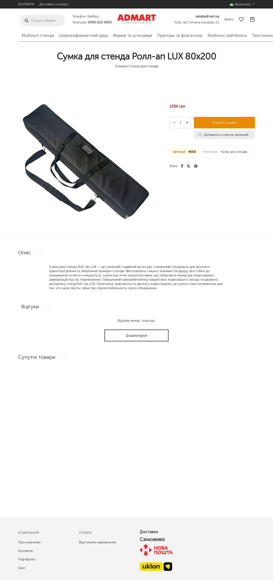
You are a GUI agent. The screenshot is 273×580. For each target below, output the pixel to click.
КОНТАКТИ (26, 4)
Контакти (25, 551)
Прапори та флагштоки (180, 35)
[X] (188, 166)
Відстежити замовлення (97, 542)
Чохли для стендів (144, 66)
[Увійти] (229, 19)
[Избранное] (242, 19)
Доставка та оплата (53, 4)
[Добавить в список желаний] (224, 135)
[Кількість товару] (180, 122)
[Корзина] (252, 19)
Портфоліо (26, 559)
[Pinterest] (195, 166)
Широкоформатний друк (83, 35)
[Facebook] (182, 166)
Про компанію (29, 542)
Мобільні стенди (38, 35)
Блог (21, 568)
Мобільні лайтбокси (227, 35)
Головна (121, 66)
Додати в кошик (224, 123)
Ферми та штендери (132, 35)
